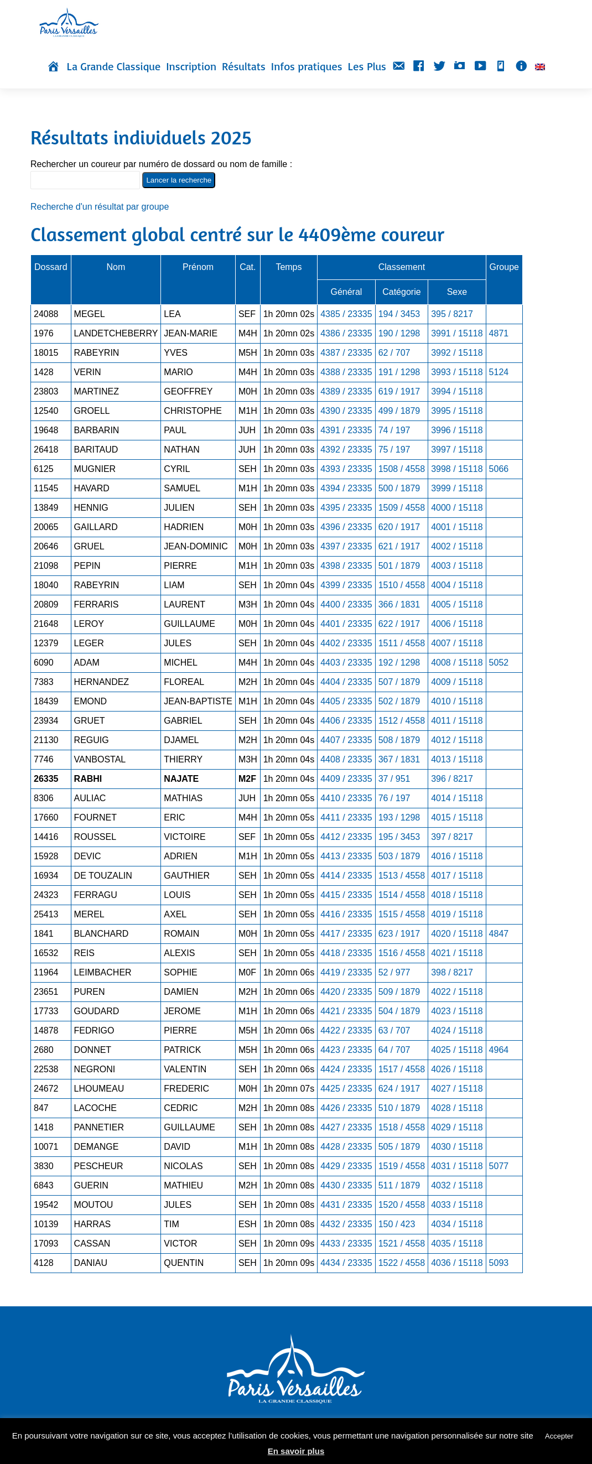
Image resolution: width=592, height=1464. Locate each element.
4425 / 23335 (346, 1088)
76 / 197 (394, 798)
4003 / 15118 (456, 565)
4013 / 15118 (456, 759)
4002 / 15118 (456, 546)
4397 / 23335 (346, 546)
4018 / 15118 (456, 895)
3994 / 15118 (456, 391)
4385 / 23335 (346, 314)
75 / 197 (394, 449)
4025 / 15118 (456, 1050)
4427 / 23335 (346, 1127)
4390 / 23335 (346, 411)
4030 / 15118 (456, 1146)
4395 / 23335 (346, 507)
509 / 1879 (399, 991)
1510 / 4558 (401, 585)
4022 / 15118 (456, 991)
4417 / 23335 (346, 933)
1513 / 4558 (401, 875)
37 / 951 (394, 778)
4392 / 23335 (346, 449)
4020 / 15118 (456, 933)
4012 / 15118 (456, 740)
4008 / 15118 (456, 662)
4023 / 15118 (456, 1011)
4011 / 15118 (456, 720)
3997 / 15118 (456, 449)
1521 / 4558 (401, 1243)
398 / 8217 (452, 972)
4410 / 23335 (346, 798)
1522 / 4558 (401, 1263)
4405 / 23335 (346, 701)
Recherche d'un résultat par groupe (99, 206)
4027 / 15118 (456, 1088)
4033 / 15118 (456, 1204)
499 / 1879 (399, 411)
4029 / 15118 (456, 1127)
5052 (499, 662)
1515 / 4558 (401, 914)
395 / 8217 (452, 314)
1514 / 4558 (401, 895)
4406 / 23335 (346, 720)
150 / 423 (397, 1224)
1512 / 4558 (401, 720)
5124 (499, 372)
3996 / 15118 (456, 430)
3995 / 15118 (456, 411)
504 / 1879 (399, 1011)
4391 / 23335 (346, 430)
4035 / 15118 (456, 1243)
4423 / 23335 (346, 1050)
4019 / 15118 (456, 914)
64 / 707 (394, 1050)
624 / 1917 (399, 1088)
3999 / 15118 (456, 488)
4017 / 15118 (456, 875)
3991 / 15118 (456, 333)
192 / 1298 (399, 662)
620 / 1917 (399, 527)
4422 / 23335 (346, 1030)
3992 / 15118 (456, 352)
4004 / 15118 (456, 585)
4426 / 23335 (346, 1108)
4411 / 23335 (346, 817)
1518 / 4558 (401, 1127)
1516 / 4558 (401, 953)
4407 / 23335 (346, 740)
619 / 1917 (399, 391)
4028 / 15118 (456, 1108)
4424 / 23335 (346, 1069)
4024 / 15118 (456, 1030)
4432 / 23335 (346, 1224)
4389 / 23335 (346, 391)
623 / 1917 (399, 933)
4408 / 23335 (346, 759)
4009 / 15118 (456, 682)
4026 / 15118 (456, 1069)
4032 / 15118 (456, 1185)
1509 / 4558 (401, 507)
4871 (499, 333)
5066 (499, 469)
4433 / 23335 (346, 1243)
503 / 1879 (399, 856)
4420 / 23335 (346, 991)
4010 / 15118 (456, 701)
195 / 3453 (399, 837)
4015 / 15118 (456, 817)
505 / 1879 (399, 1146)
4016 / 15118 (456, 856)
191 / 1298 (399, 372)
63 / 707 (394, 1030)
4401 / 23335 (346, 624)
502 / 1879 (399, 701)
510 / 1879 (399, 1108)
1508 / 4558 (401, 469)
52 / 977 (394, 972)
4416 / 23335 (346, 914)
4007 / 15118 (456, 643)
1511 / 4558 (401, 643)
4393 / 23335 (346, 469)
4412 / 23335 (346, 837)
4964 (499, 1050)
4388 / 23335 (346, 372)
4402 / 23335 (346, 643)
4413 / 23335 (346, 856)
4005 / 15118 (456, 604)
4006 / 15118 (456, 624)
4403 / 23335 (346, 662)
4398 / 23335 (346, 565)
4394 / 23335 (346, 488)
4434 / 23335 (346, 1263)
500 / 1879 (399, 488)
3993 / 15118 (456, 372)
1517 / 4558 (401, 1069)
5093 (499, 1263)
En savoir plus (296, 1451)
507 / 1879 (399, 682)
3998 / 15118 (456, 469)
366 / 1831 (399, 604)
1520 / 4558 (401, 1204)
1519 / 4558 (401, 1166)
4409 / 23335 (346, 778)
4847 (499, 933)
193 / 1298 (399, 817)
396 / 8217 (452, 778)
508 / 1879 (399, 740)
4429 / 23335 (346, 1166)
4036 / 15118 (456, 1263)
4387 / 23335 (346, 352)
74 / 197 (394, 430)
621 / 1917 (399, 546)
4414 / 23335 (346, 875)
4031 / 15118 (456, 1166)
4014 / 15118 (456, 798)
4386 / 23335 (346, 333)
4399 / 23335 (346, 585)
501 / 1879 (399, 565)
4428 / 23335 (346, 1146)
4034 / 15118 (456, 1224)
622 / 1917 (399, 624)
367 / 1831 (399, 759)
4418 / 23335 (346, 953)
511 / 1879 (399, 1185)
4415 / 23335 (346, 895)
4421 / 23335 (346, 1011)
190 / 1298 (399, 333)
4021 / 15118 (456, 953)
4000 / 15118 (456, 507)
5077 (499, 1166)
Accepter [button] (559, 1436)
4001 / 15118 (456, 527)
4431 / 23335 (346, 1204)
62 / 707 (394, 352)
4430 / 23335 (346, 1185)
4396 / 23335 (346, 527)
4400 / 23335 (346, 604)
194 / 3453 (399, 314)
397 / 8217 (452, 837)
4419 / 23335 (346, 972)
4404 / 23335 (346, 682)
